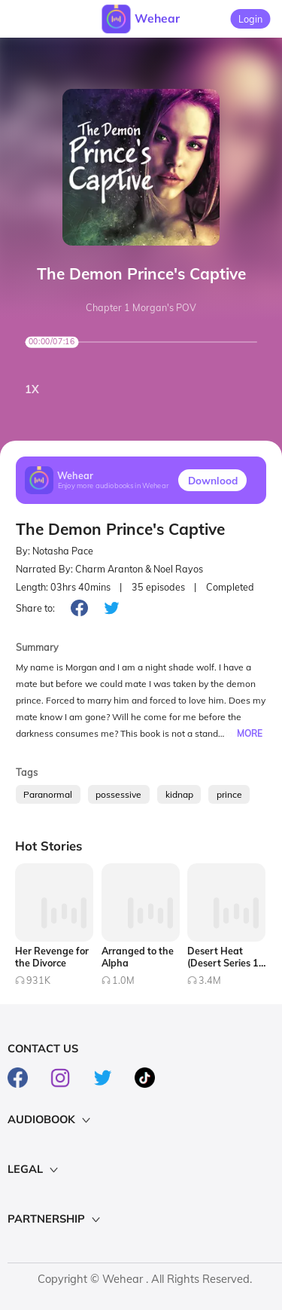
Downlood (213, 480)
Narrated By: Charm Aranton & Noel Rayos (109, 569)
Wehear (157, 18)
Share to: (35, 608)
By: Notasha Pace (54, 551)
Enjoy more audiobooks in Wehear (113, 486)
